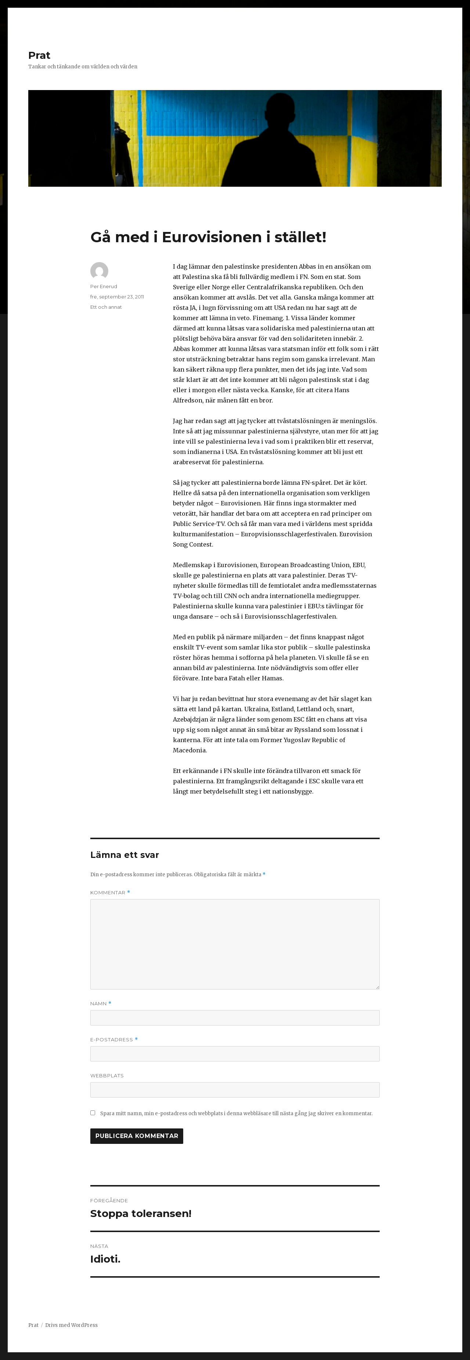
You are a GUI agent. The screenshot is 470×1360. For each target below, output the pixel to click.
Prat (39, 55)
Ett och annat (106, 307)
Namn (101, 1004)
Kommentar (110, 893)
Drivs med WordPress (71, 1325)
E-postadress (114, 1040)
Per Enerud (103, 286)
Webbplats (107, 1075)
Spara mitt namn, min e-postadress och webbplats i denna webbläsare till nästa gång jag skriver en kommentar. (236, 1113)
